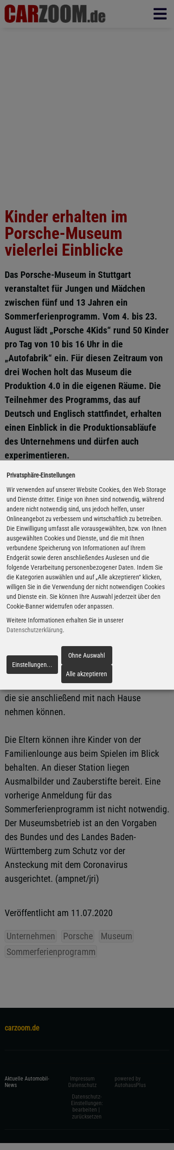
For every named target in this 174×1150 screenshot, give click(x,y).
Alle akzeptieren (86, 674)
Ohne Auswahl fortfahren (86, 658)
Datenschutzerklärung (34, 630)
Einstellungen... (32, 664)
